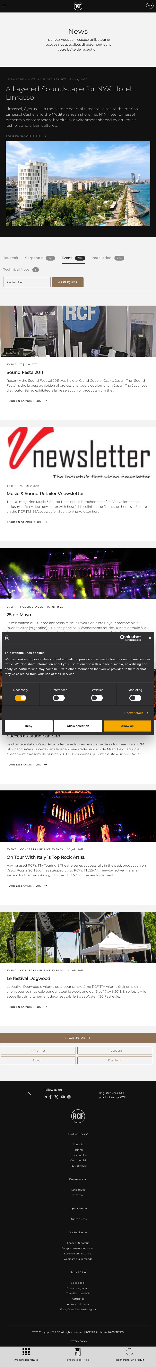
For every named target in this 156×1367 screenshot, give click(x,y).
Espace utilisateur (78, 1242)
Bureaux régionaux (78, 1288)
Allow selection (78, 726)
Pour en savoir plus (23, 136)
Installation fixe (78, 1155)
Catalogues (78, 1189)
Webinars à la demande (78, 1258)
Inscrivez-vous (57, 40)
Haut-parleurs (78, 1165)
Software (78, 1195)
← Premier (38, 1050)
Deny (28, 726)
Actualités (78, 1298)
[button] (78, 1038)
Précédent (114, 1050)
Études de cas (78, 1218)
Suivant (38, 1060)
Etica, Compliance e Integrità (78, 1309)
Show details (134, 713)
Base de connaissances (78, 1253)
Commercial (78, 1160)
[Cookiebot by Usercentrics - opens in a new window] (123, 638)
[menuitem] (78, 1341)
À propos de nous (78, 1304)
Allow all (127, 726)
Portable (78, 1144)
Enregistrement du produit (78, 1248)
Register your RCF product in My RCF (112, 1095)
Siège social (78, 1282)
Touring (78, 1149)
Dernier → (114, 1060)
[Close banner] (149, 638)
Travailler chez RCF (78, 1293)
